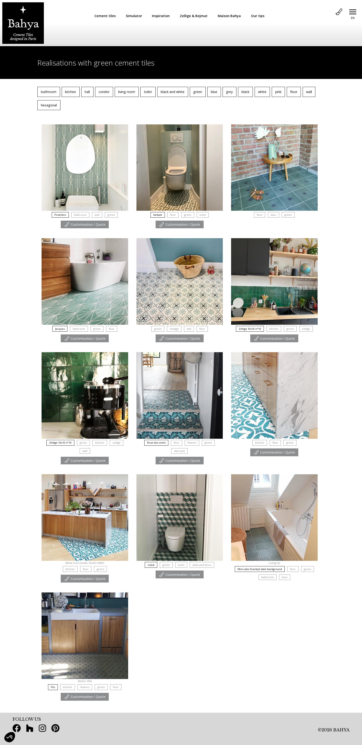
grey (229, 92)
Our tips (257, 15)
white (262, 92)
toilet (148, 92)
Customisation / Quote (85, 224)
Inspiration (161, 15)
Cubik (151, 565)
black (245, 92)
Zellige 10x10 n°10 (250, 328)
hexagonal (49, 105)
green (197, 92)
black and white (172, 92)
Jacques (60, 328)
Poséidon (60, 214)
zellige (306, 328)
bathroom (48, 92)
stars (273, 214)
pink (278, 92)
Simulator (134, 15)
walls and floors (202, 565)
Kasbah (157, 214)
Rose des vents (156, 442)
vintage (174, 328)
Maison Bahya (229, 15)
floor (293, 92)
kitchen (70, 92)
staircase (179, 451)
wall (309, 92)
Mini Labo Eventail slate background (260, 569)
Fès (53, 687)
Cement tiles (105, 15)
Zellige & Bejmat (194, 15)
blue (214, 92)
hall (87, 92)
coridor (104, 92)
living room (126, 92)
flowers (191, 442)
